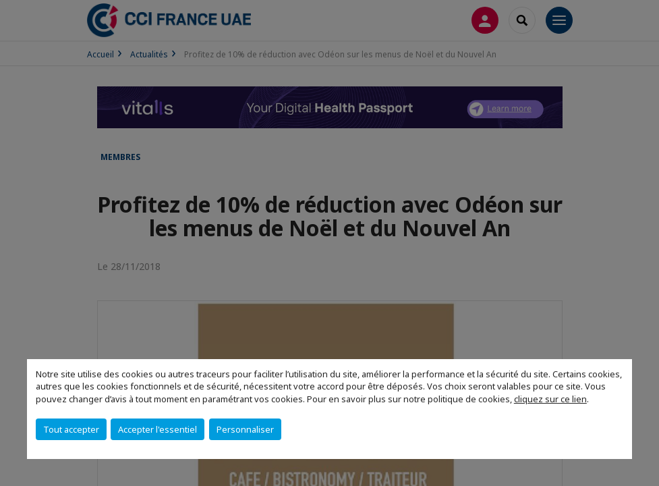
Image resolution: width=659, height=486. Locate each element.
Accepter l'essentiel (157, 429)
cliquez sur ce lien (550, 399)
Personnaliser (245, 429)
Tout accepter (71, 429)
